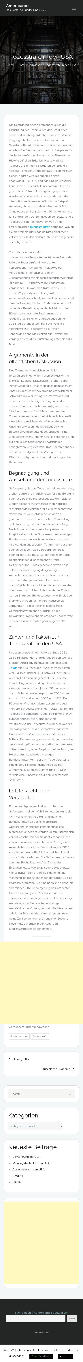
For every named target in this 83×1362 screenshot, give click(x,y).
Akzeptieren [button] (65, 1356)
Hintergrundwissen (36, 1027)
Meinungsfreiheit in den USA (31, 1163)
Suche (72, 1318)
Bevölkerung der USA (26, 1156)
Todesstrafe (40, 1036)
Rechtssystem (19, 1036)
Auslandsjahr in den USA (28, 1169)
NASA (16, 1182)
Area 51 (17, 1176)
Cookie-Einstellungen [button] (41, 1356)
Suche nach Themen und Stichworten (41, 1312)
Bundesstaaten (40, 227)
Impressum (42, 1332)
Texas (13, 668)
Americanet (17, 5)
